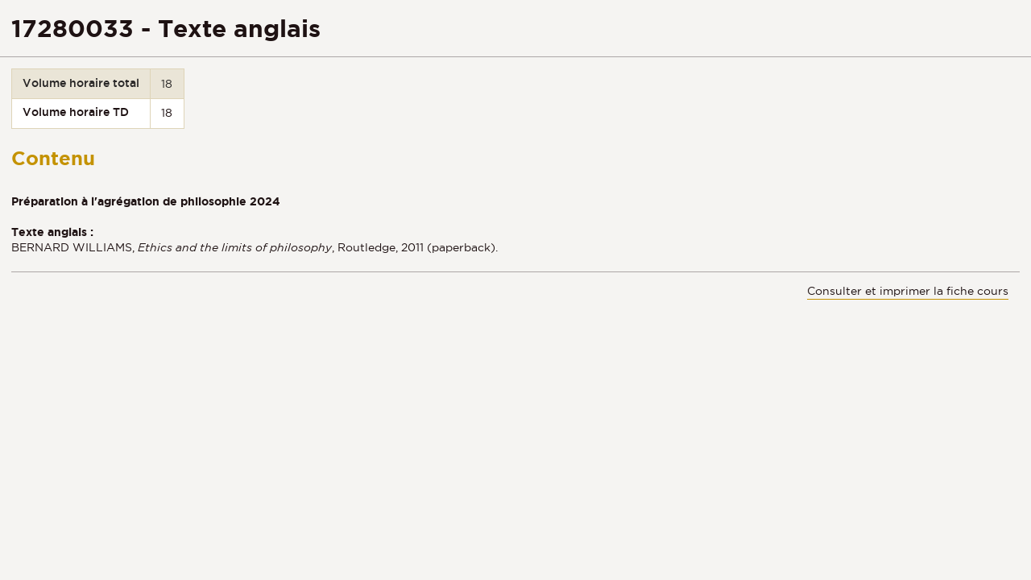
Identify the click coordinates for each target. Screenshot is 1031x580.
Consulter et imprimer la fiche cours (907, 290)
